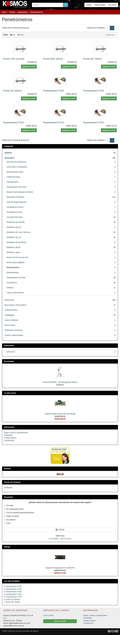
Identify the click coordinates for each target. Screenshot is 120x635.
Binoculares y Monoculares (15, 305)
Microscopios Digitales (15, 262)
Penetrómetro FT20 (13, 122)
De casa (8, 505)
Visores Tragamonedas (14, 335)
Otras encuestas (65, 539)
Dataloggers (9, 315)
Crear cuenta (48, 615)
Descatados (9, 361)
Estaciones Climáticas (15, 197)
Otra (7, 523)
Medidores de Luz (14, 237)
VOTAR (60, 530)
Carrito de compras (12, 482)
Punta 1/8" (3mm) (92, 59)
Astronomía (9, 300)
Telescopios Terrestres (14, 330)
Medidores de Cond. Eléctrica (18, 232)
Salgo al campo (11, 516)
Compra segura (10, 438)
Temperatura (12, 283)
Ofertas (7, 547)
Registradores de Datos (16, 277)
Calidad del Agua (13, 177)
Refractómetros (13, 272)
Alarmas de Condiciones (16, 162)
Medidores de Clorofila (16, 222)
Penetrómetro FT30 (93, 90)
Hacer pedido (100, 5)
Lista (12, 35)
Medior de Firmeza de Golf (17, 257)
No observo (10, 520)
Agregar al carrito (28, 66)
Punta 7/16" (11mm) (13, 59)
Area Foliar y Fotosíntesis (17, 167)
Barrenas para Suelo (15, 172)
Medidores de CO (14, 227)
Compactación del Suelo (16, 187)
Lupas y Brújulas (11, 320)
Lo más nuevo (10, 393)
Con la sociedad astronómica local (19, 513)
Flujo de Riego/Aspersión (17, 202)
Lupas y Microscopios (15, 293)
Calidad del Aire (11, 310)
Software (10, 288)
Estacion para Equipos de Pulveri (20, 192)
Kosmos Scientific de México (26, 631)
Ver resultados (54, 539)
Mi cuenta (112, 5)
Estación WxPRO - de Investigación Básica (60, 382)
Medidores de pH (13, 247)
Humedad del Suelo (14, 217)
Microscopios (10, 325)
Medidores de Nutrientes (16, 242)
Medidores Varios (13, 252)
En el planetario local (13, 509)
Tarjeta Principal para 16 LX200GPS (60, 568)
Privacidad (8, 435)
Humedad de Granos (15, 207)
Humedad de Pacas (14, 212)
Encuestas (8, 497)
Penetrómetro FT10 (53, 122)
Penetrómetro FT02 (93, 122)
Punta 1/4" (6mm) (12, 90)
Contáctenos (9, 440)
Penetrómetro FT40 (53, 90)
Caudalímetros (12, 182)
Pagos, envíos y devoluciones (16, 433)
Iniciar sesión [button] (60, 621)
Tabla (21, 35)
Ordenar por (110, 35)
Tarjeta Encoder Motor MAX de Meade (60, 414)
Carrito (88, 5)
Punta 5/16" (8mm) (53, 59)
